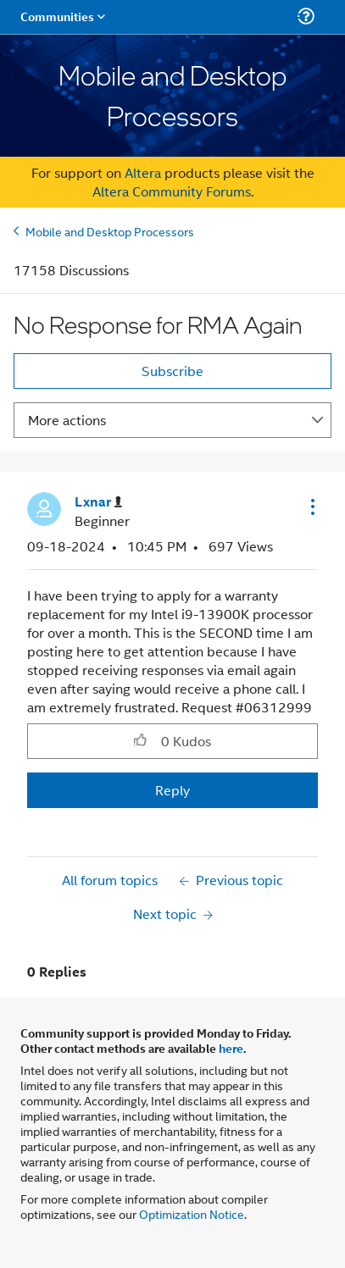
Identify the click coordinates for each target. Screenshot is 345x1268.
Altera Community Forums (171, 191)
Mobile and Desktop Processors (109, 231)
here (231, 1047)
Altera (143, 172)
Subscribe (172, 370)
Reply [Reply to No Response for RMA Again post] (172, 790)
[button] (311, 506)
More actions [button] (67, 419)
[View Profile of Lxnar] (98, 502)
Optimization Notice (191, 1213)
